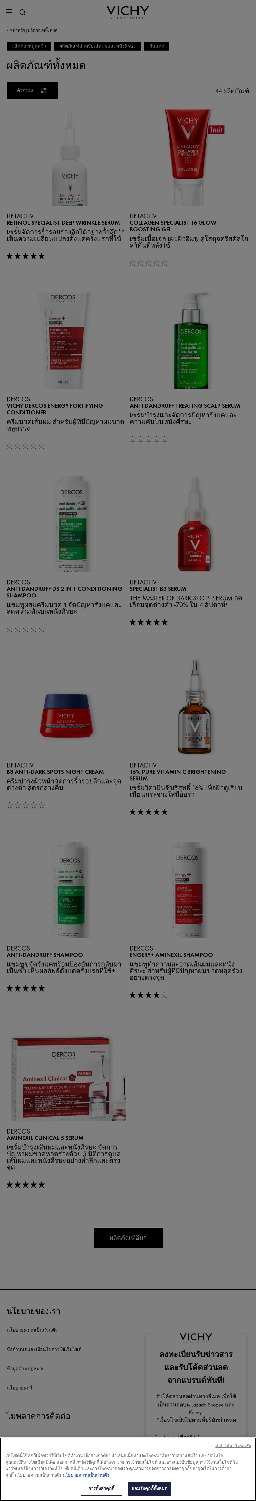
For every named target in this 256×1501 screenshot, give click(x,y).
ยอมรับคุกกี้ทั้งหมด (150, 1488)
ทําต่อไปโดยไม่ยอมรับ (233, 1446)
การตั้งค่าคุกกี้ (101, 1488)
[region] (128, 1469)
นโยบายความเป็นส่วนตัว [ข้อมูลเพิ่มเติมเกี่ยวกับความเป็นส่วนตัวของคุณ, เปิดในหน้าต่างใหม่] (86, 1475)
